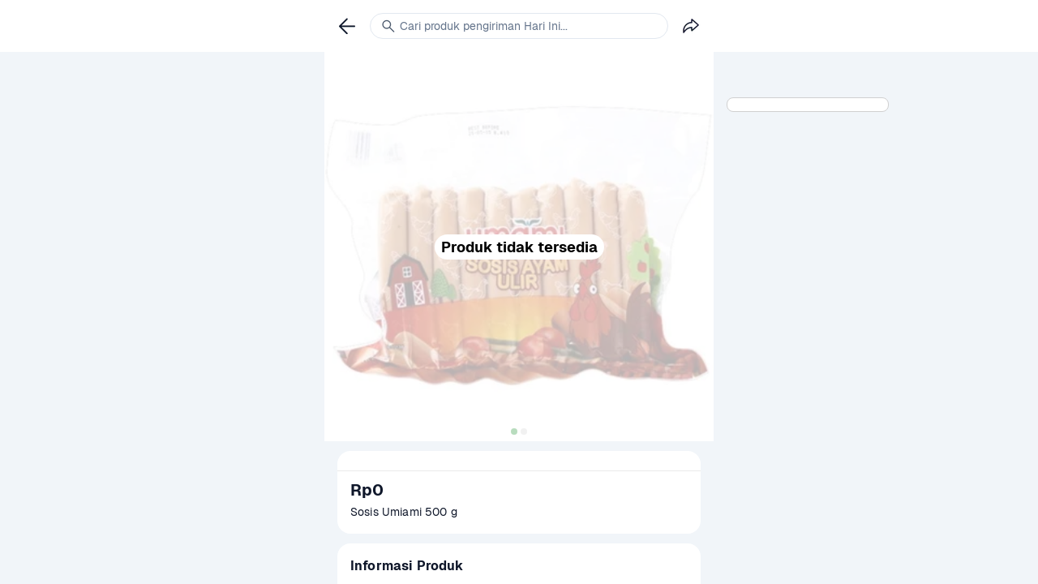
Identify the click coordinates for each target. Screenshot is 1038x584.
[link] (347, 26)
